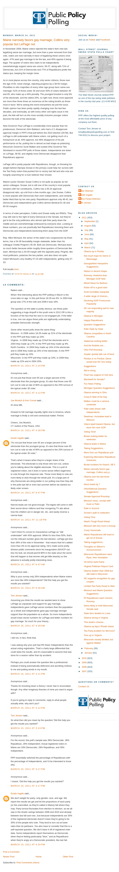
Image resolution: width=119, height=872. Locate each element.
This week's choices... (94, 622)
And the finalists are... (94, 345)
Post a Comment (11, 852)
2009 (84, 662)
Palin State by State (93, 329)
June (87, 234)
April (86, 243)
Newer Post (8, 856)
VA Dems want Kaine (94, 562)
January (88, 652)
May (86, 239)
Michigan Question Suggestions (99, 388)
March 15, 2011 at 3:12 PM (28, 708)
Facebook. (105, 39)
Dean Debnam (86, 191)
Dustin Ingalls (17, 438)
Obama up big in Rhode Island (99, 626)
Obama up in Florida (94, 251)
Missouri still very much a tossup (100, 526)
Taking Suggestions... (94, 448)
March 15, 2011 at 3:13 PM (28, 728)
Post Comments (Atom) (27, 862)
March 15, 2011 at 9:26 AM (28, 588)
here (16, 269)
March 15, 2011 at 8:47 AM (28, 564)
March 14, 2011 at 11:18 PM (29, 519)
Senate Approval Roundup (97, 496)
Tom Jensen (17, 595)
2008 (84, 667)
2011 (84, 217)
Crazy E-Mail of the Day (95, 397)
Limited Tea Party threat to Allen (99, 586)
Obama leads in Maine (95, 444)
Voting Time (89, 517)
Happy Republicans (93, 320)
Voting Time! (90, 431)
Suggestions (90, 366)
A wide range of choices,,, (96, 296)
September (90, 221)
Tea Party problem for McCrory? (99, 631)
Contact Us (83, 686)
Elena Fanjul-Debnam (90, 199)
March (87, 247)
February (89, 648)
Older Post (68, 856)
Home (38, 856)
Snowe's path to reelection (97, 512)
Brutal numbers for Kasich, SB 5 (99, 464)
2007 (84, 671)
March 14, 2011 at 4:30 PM (28, 430)
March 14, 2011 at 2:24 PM (28, 365)
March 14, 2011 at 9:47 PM (28, 492)
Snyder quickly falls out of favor (99, 354)
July (86, 230)
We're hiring (90, 370)
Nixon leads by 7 (92, 484)
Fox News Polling (92, 383)
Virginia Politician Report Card (98, 566)
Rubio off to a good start (95, 287)
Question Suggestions (94, 324)
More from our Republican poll (98, 452)
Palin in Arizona (91, 508)
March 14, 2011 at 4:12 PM (28, 393)
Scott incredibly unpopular (96, 292)
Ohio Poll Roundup (93, 349)
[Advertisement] (98, 161)
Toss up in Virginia (93, 635)
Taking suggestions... (94, 542)
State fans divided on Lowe (97, 613)
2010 (84, 658)
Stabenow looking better (96, 341)
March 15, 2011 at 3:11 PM (28, 674)
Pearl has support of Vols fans (98, 375)
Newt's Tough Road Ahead (97, 521)
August (88, 225)
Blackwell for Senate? (94, 379)
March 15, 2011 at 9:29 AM (28, 625)
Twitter (92, 39)
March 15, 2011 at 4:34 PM (28, 844)
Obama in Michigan (93, 316)
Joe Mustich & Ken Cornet (23, 400)
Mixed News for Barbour (96, 283)
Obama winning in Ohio (95, 392)
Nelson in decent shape (95, 271)
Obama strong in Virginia (96, 617)
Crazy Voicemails (92, 530)
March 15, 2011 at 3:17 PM (28, 769)
